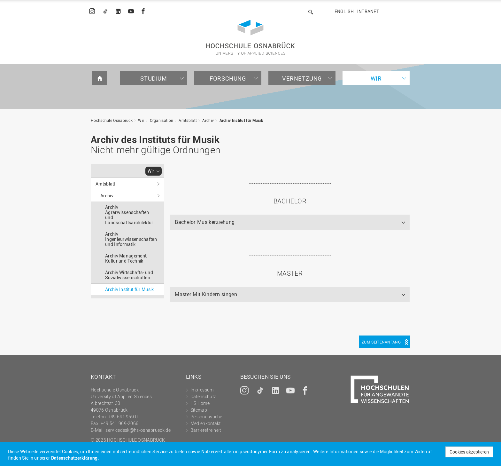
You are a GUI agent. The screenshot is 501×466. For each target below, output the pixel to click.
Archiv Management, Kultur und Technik (126, 258)
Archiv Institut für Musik (241, 120)
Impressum (202, 390)
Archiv (208, 120)
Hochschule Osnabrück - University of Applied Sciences (250, 37)
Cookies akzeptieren (469, 452)
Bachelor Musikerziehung (205, 221)
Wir (376, 78)
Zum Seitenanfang (381, 341)
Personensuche (206, 417)
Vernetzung (302, 78)
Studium (153, 78)
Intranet (368, 11)
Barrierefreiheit (205, 430)
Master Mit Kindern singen (206, 294)
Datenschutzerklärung (74, 458)
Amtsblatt (188, 120)
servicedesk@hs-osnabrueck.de (137, 430)
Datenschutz (203, 396)
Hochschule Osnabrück (112, 120)
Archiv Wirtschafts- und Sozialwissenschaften (129, 274)
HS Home (200, 403)
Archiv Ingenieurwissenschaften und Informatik (131, 239)
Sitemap (198, 410)
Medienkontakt (205, 423)
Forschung (228, 78)
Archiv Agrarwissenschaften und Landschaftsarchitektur (129, 214)
